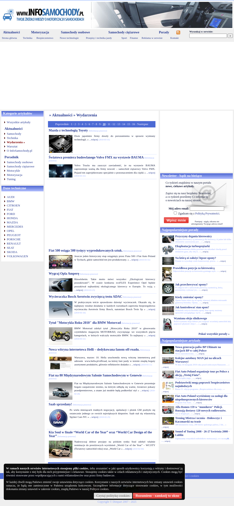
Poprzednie (62, 124)
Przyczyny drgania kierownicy (193, 236)
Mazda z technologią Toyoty (78, 130)
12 (113, 124)
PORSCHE (14, 239)
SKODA (12, 252)
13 (118, 124)
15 (128, 124)
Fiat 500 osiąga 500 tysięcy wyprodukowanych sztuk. (95, 250)
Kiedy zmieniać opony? (189, 297)
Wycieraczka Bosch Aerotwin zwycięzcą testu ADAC (95, 296)
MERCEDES (15, 226)
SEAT (10, 247)
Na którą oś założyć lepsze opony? (195, 258)
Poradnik (11, 157)
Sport (124, 37)
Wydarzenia (86, 115)
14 (123, 124)
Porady (164, 32)
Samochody (14, 133)
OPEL (11, 231)
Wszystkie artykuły (19, 122)
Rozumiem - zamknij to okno (157, 496)
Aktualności (11, 32)
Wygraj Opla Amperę (73, 273)
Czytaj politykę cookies (113, 496)
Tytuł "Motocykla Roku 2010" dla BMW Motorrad (94, 322)
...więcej (93, 139)
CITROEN (13, 205)
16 (133, 124)
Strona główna (9, 37)
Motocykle (13, 170)
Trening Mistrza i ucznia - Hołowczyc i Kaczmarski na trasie (198, 419)
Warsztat (12, 146)
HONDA (12, 218)
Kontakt (174, 37)
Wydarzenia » (16, 142)
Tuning (11, 179)
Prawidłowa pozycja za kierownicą (193, 268)
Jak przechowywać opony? (191, 284)
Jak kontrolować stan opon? (192, 307)
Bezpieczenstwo (44, 37)
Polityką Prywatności (207, 213)
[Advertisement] (117, 76)
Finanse (134, 37)
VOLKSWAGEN (17, 256)
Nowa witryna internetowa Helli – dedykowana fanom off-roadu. (99, 351)
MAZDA (12, 222)
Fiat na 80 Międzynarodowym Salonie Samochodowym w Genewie (100, 377)
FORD (11, 214)
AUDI (11, 197)
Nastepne (142, 124)
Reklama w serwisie (152, 37)
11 (109, 124)
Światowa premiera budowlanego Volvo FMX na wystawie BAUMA (101, 159)
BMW (11, 201)
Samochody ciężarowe (123, 32)
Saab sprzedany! (70, 404)
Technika (27, 37)
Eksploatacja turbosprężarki (192, 246)
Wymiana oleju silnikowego (190, 318)
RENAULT (14, 243)
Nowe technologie (69, 37)
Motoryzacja (40, 32)
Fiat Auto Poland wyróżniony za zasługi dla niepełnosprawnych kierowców (201, 397)
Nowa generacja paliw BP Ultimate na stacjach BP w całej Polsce (198, 348)
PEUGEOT (14, 235)
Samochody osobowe (75, 32)
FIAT (10, 209)
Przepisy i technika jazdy (99, 37)
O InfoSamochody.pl (19, 150)
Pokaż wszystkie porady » (214, 334)
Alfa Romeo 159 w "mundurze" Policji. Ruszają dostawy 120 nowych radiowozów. (200, 408)
